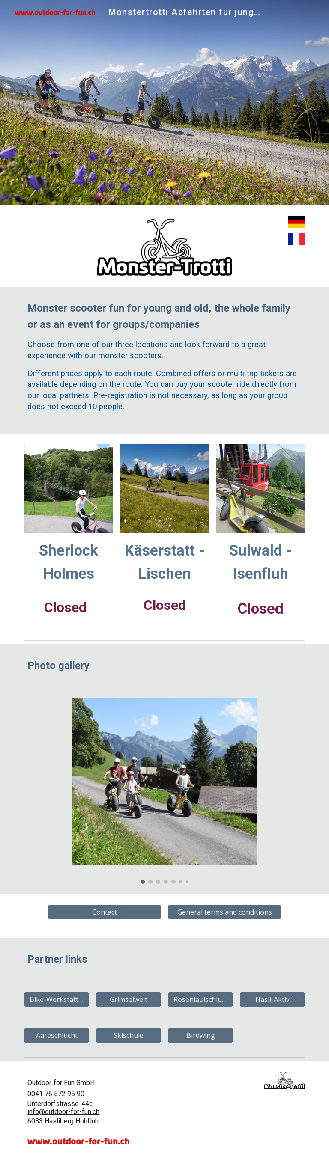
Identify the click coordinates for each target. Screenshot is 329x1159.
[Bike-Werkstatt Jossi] (56, 999)
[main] (164, 360)
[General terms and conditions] (224, 912)
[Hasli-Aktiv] (272, 999)
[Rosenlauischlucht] (200, 999)
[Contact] (104, 912)
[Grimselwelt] (128, 999)
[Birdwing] (200, 1035)
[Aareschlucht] (56, 1035)
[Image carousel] (164, 791)
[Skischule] (128, 1035)
